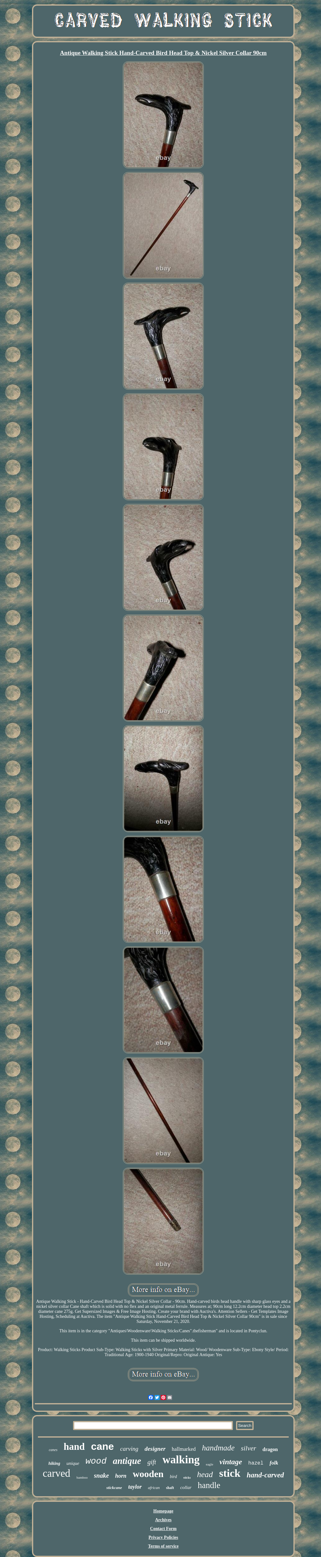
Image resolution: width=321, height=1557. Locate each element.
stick (229, 1473)
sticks (187, 1477)
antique (127, 1461)
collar (186, 1487)
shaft (170, 1488)
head (205, 1474)
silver (248, 1448)
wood (96, 1461)
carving (129, 1448)
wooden (148, 1474)
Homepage (163, 1511)
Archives (163, 1520)
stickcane (114, 1487)
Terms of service (163, 1546)
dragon (270, 1449)
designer (155, 1448)
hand (74, 1446)
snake (101, 1475)
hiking (54, 1463)
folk (274, 1463)
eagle (209, 1464)
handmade (218, 1448)
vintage (230, 1462)
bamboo (81, 1477)
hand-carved (265, 1475)
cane (102, 1446)
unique (72, 1463)
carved (56, 1473)
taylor (135, 1487)
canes (53, 1450)
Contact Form (163, 1528)
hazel (255, 1463)
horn (120, 1476)
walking (181, 1460)
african (154, 1487)
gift (151, 1462)
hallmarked (184, 1449)
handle (209, 1485)
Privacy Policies (163, 1537)
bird (173, 1476)
